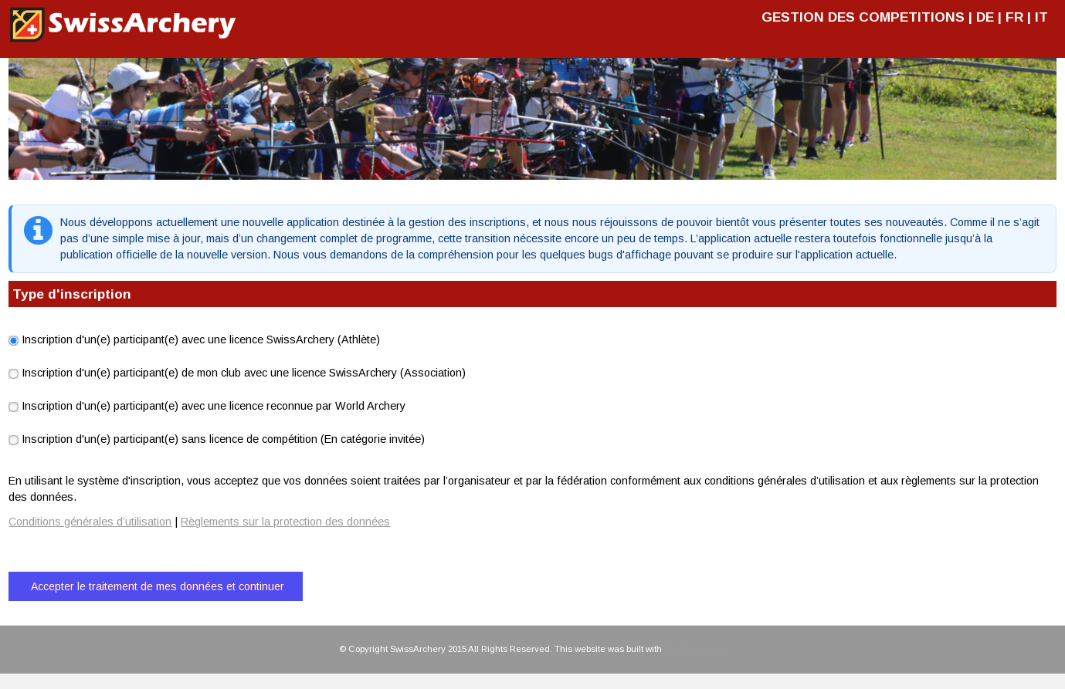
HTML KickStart (695, 649)
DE (985, 17)
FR (1014, 17)
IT (1041, 17)
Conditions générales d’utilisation (89, 521)
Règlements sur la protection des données (285, 521)
